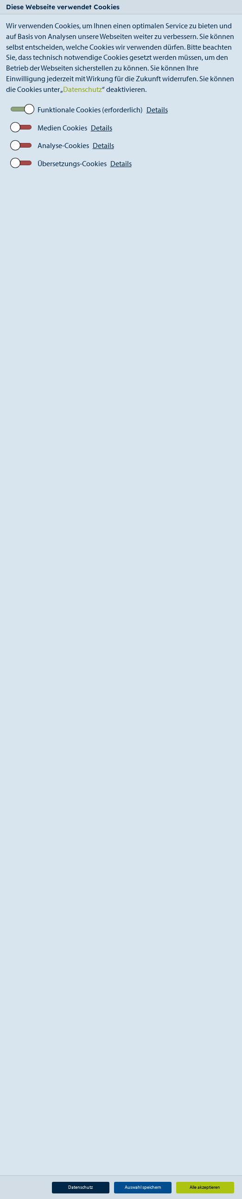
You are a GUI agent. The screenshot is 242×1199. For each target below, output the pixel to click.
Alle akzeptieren (205, 1187)
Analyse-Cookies (63, 145)
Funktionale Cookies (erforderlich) (90, 109)
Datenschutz (82, 89)
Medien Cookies (62, 127)
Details (157, 109)
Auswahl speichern (143, 1187)
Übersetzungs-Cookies (72, 163)
